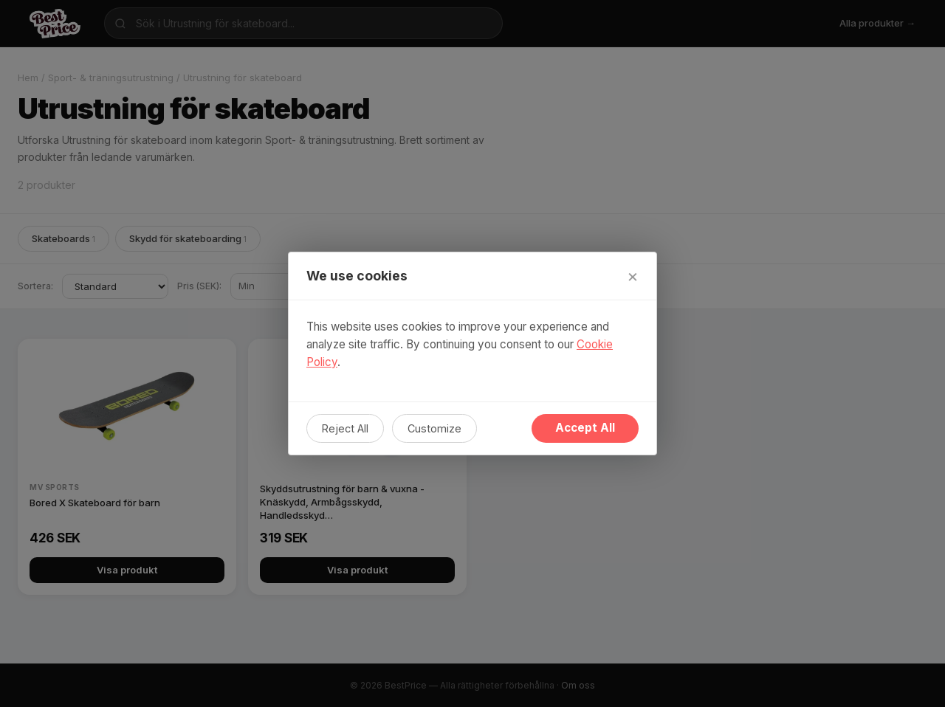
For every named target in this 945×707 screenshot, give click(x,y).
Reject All (345, 428)
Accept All (585, 428)
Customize (434, 428)
